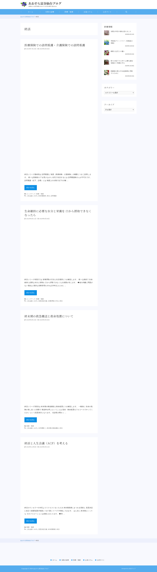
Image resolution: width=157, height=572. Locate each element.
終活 (48, 196)
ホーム (30, 12)
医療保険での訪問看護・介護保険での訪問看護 (54, 45)
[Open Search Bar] (126, 12)
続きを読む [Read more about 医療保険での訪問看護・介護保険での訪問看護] (30, 187)
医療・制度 (69, 12)
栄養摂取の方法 (53, 301)
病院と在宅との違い (118, 51)
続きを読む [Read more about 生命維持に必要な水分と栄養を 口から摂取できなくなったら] (30, 292)
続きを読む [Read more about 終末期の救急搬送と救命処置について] (30, 420)
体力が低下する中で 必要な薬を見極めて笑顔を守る (122, 62)
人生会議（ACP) (32, 196)
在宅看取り (42, 428)
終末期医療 (42, 196)
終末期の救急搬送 (53, 428)
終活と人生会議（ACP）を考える (46, 443)
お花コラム (88, 12)
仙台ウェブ (132, 568)
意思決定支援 (42, 301)
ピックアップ (31, 194)
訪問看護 (54, 196)
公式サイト (107, 12)
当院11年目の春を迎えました (121, 31)
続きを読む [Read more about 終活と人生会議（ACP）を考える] (30, 521)
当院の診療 (49, 12)
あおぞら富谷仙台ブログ (41, 568)
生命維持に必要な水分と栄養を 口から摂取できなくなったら (58, 213)
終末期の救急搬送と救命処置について (48, 316)
